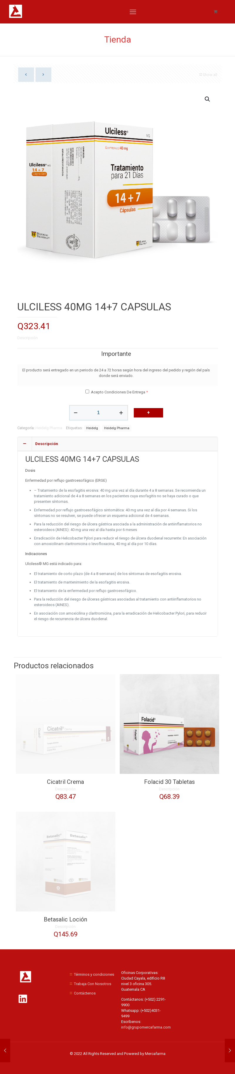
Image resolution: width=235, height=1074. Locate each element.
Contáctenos (85, 993)
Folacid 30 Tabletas (169, 781)
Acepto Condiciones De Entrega (118, 392)
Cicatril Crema (65, 781)
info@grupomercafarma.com (146, 1027)
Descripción (27, 338)
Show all (208, 74)
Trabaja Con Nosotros (92, 984)
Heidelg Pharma (48, 428)
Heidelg (92, 428)
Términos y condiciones (94, 974)
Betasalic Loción (65, 919)
